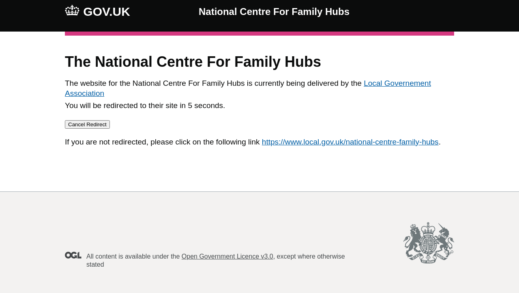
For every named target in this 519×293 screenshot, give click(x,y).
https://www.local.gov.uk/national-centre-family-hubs (350, 142)
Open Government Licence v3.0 (227, 256)
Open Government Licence (73, 255)
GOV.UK (97, 11)
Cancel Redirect (87, 124)
